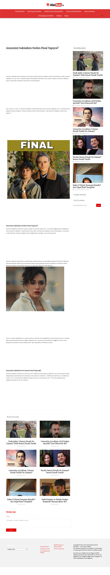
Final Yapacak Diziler (34, 11)
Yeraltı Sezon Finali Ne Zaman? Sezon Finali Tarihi (55, 471)
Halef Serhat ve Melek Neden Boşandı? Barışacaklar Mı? (55, 500)
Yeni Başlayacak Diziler (46, 16)
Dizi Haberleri (19, 11)
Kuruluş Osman (45, 550)
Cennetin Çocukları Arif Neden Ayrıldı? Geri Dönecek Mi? (55, 442)
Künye (67, 16)
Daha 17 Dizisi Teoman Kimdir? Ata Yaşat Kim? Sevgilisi (21, 500)
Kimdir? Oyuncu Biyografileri (53, 11)
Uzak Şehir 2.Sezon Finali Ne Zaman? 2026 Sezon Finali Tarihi (21, 442)
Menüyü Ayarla (70, 572)
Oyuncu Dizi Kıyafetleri (73, 11)
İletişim (59, 16)
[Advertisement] (55, 35)
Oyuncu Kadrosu (89, 11)
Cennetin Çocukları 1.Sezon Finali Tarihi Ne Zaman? (21, 471)
